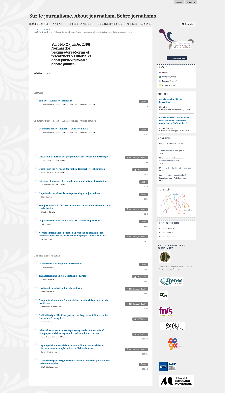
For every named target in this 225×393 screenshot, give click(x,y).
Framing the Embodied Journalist (171, 143)
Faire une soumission (176, 58)
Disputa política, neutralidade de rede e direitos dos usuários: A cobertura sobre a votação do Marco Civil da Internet (71, 347)
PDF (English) (141, 170)
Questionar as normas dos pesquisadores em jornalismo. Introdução (73, 156)
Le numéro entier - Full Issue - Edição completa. (63, 128)
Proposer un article (80, 24)
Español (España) (168, 85)
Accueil (36, 29)
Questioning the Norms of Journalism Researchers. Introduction (72, 169)
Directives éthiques (109, 24)
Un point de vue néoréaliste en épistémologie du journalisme (69, 193)
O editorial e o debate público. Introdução (60, 288)
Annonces (146, 24)
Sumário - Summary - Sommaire (55, 100)
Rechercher (188, 24)
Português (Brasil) (169, 76)
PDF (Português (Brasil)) (138, 158)
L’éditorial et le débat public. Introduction (60, 263)
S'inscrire (179, 2)
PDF (145, 102)
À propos (58, 24)
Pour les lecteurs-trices (167, 228)
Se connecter (191, 2)
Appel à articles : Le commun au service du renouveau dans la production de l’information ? (174, 120)
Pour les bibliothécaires (168, 237)
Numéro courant (38, 24)
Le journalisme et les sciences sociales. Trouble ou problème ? (70, 220)
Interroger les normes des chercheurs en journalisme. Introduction (73, 181)
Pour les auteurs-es (166, 232)
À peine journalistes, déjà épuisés (171, 151)
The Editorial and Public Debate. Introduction (62, 275)
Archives (132, 24)
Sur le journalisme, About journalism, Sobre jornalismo (92, 16)
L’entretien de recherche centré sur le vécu (175, 168)
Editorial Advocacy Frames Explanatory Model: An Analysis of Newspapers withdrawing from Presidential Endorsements (71, 332)
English (165, 72)
